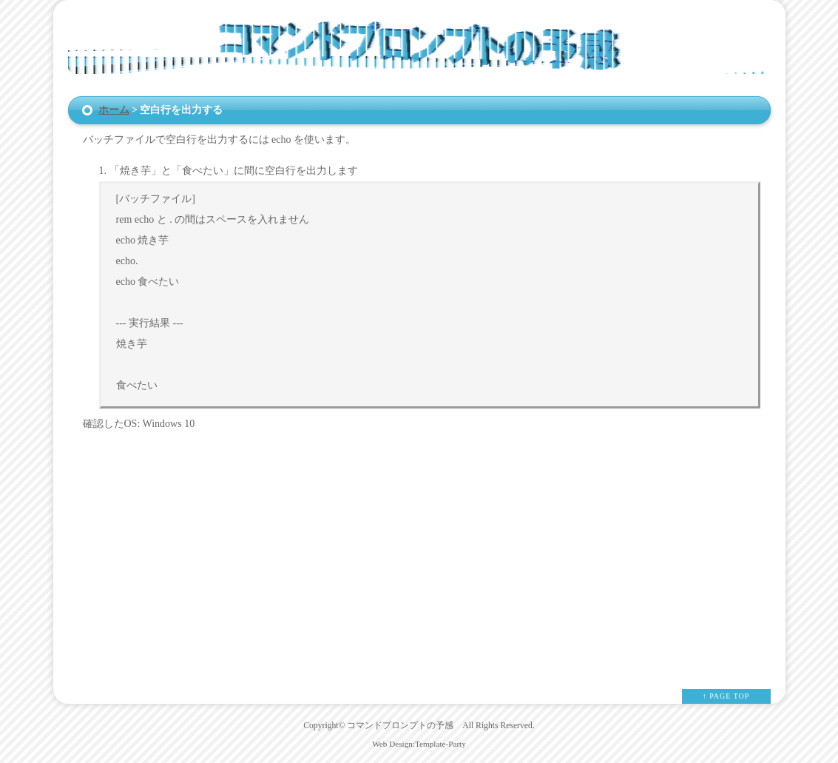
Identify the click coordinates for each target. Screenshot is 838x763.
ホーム (113, 109)
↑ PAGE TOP (726, 696)
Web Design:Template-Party (419, 743)
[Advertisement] (419, 548)
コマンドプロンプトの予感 (400, 725)
